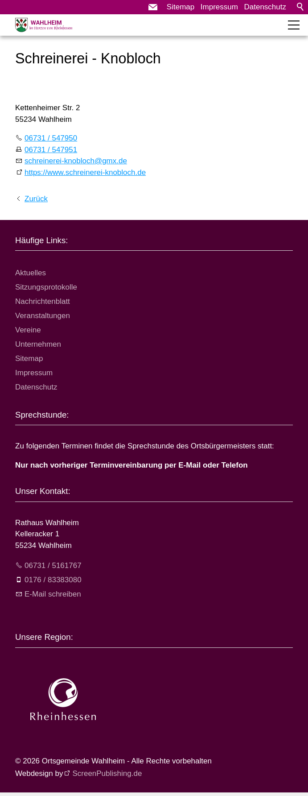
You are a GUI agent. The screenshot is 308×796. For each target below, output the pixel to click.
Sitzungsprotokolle (46, 287)
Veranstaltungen (42, 315)
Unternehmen (38, 344)
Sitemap (180, 7)
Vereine (28, 330)
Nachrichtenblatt (42, 301)
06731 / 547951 (51, 149)
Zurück (36, 199)
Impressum (219, 7)
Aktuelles (30, 273)
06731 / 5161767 (53, 565)
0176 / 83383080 (53, 580)
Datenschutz (265, 7)
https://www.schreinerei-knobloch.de (85, 172)
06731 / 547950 (51, 138)
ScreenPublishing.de (107, 773)
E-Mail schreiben (53, 594)
